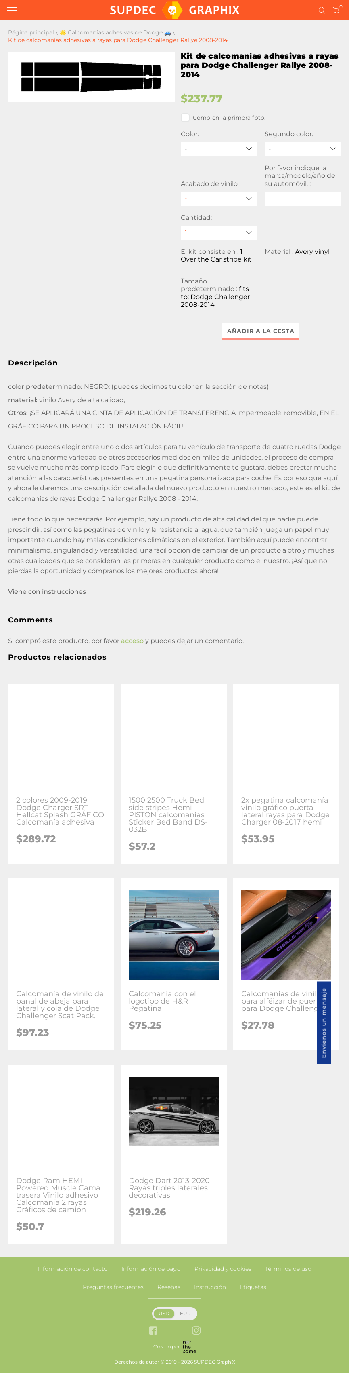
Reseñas (168, 1287)
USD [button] (164, 1313)
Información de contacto (73, 1268)
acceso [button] (132, 641)
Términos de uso (288, 1268)
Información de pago (151, 1268)
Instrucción (210, 1287)
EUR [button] (185, 1313)
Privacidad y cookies (222, 1268)
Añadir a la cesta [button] (261, 331)
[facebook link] (153, 1331)
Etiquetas (253, 1287)
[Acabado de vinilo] (219, 199)
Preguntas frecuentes (113, 1287)
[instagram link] (196, 1331)
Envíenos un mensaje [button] (324, 1022)
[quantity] (219, 233)
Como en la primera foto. (223, 117)
